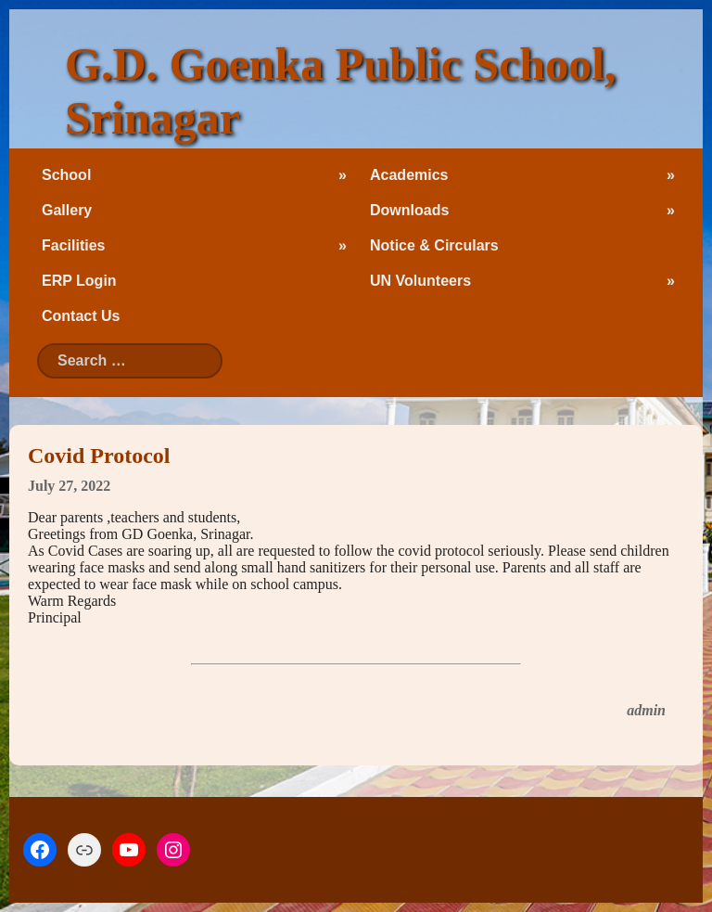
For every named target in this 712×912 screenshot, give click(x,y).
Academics (409, 175)
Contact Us (81, 316)
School (66, 175)
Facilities (73, 245)
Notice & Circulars (434, 245)
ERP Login (79, 281)
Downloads (409, 210)
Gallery (67, 210)
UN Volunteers (420, 281)
